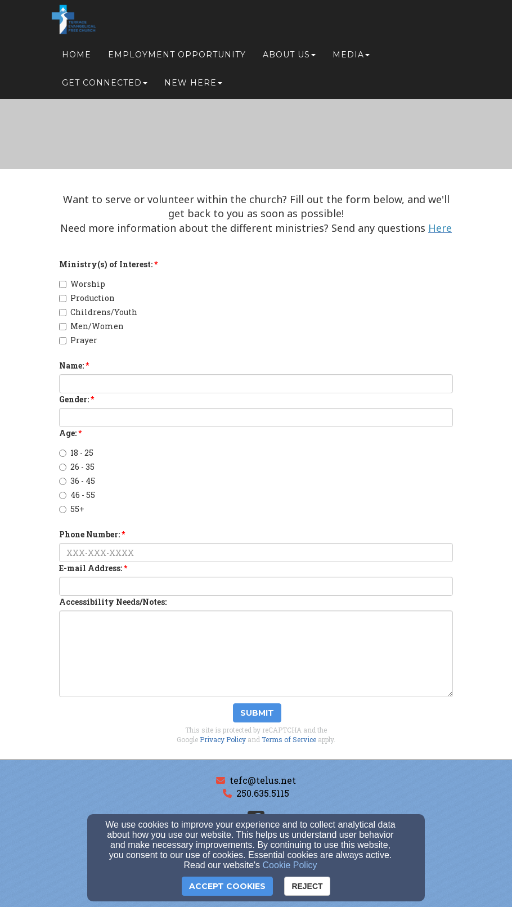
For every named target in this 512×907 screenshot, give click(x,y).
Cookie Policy (290, 865)
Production (87, 298)
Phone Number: (89, 534)
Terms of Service (289, 739)
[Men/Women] (62, 326)
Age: (68, 433)
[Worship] (62, 284)
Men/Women (91, 326)
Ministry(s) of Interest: (105, 264)
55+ (71, 509)
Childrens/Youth (98, 312)
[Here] (440, 228)
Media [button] (351, 57)
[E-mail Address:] (256, 586)
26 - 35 (77, 466)
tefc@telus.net (263, 780)
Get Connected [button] (104, 85)
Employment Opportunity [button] (177, 57)
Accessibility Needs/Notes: (113, 601)
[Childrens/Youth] (62, 312)
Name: (71, 365)
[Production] (62, 298)
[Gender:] (256, 417)
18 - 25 (76, 452)
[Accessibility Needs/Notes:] (256, 653)
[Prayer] (62, 340)
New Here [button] (193, 85)
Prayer (78, 340)
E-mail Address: (90, 568)
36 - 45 (77, 480)
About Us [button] (289, 57)
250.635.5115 (262, 793)
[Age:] (62, 453)
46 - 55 (77, 495)
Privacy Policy (223, 739)
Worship (82, 284)
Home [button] (76, 57)
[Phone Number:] (256, 552)
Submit (257, 713)
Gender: (74, 399)
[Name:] (256, 383)
